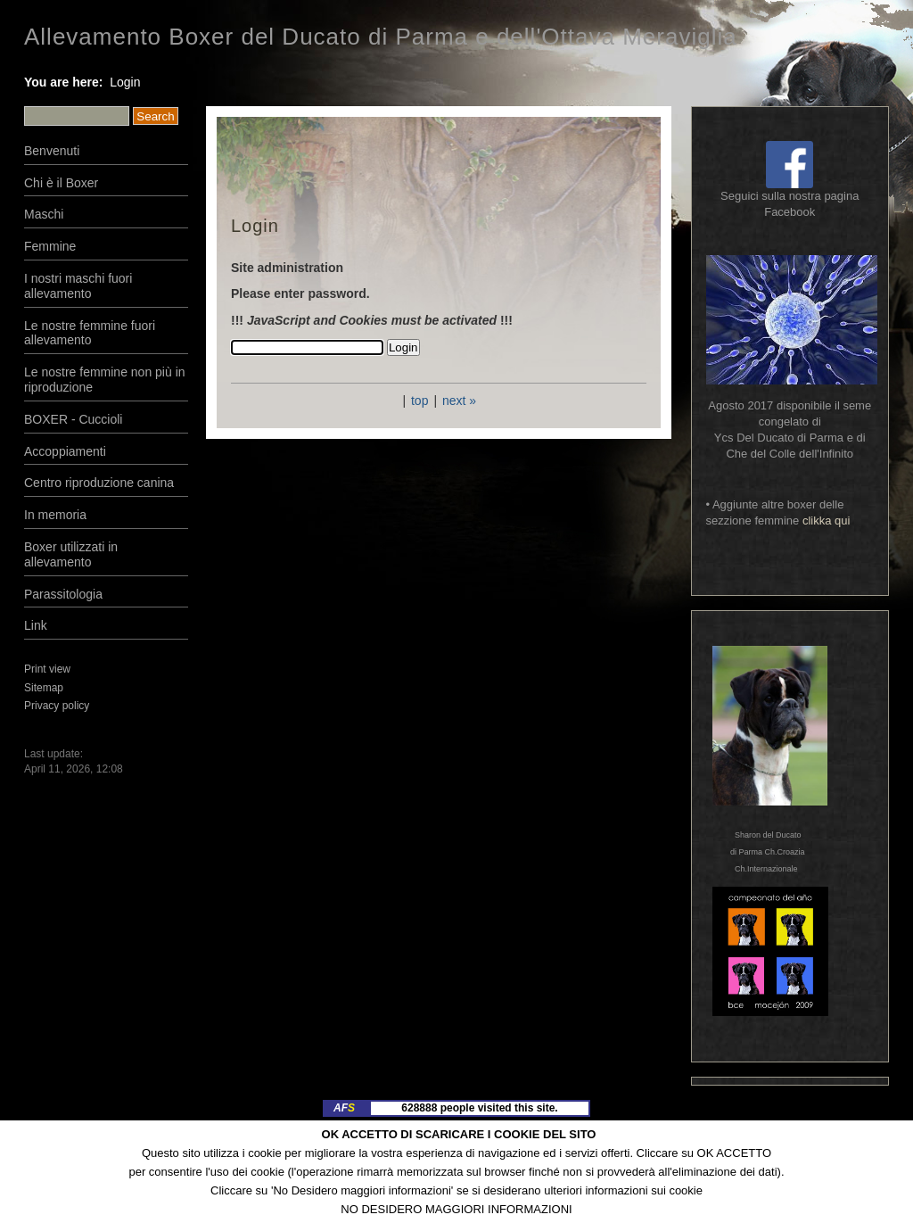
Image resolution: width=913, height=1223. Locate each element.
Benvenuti (51, 151)
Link (35, 625)
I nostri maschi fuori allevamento (78, 286)
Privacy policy (56, 705)
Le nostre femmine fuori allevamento (89, 333)
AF (344, 1108)
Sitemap (43, 688)
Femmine (50, 246)
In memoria (55, 515)
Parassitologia (63, 594)
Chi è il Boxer (61, 183)
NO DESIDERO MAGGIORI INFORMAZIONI (456, 1209)
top (419, 400)
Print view (47, 669)
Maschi (43, 214)
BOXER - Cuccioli (73, 419)
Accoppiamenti (65, 451)
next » (459, 400)
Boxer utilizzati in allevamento (71, 554)
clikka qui (826, 520)
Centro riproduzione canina (99, 482)
